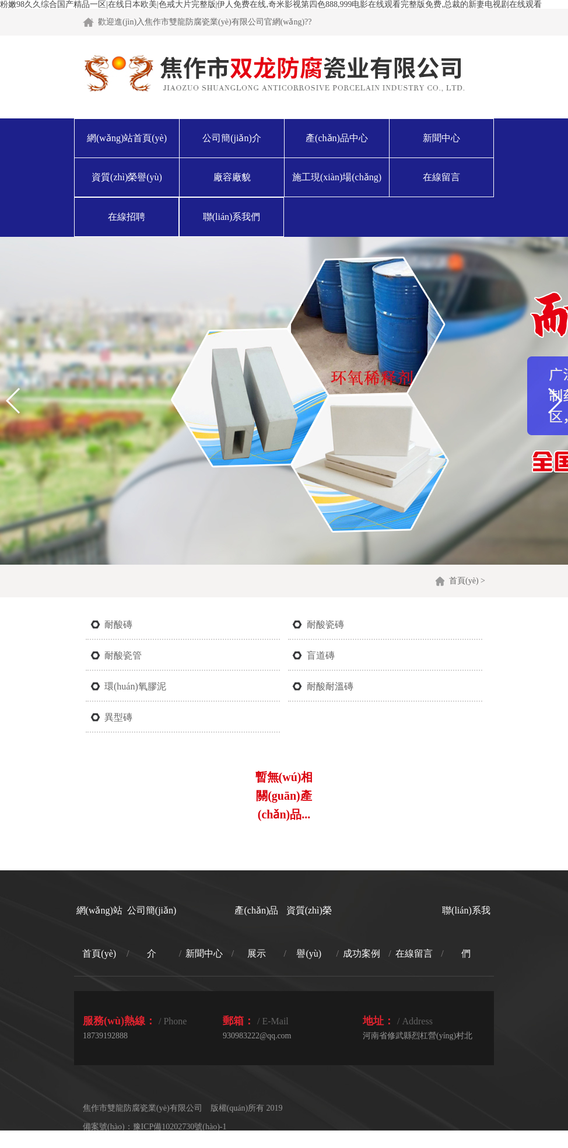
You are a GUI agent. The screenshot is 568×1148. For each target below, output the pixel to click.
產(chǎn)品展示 (256, 931)
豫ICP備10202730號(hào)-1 (180, 1126)
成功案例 (361, 953)
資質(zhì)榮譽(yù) (127, 177)
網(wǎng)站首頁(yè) (127, 138)
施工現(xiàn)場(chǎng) (336, 177)
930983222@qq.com (257, 1035)
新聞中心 (441, 138)
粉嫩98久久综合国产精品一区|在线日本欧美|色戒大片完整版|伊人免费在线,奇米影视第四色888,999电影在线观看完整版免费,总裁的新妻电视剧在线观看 (271, 4)
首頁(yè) (464, 580)
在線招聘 (126, 217)
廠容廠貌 (232, 177)
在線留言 (441, 177)
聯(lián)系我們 (232, 217)
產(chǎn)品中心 (337, 138)
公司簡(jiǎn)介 (231, 138)
